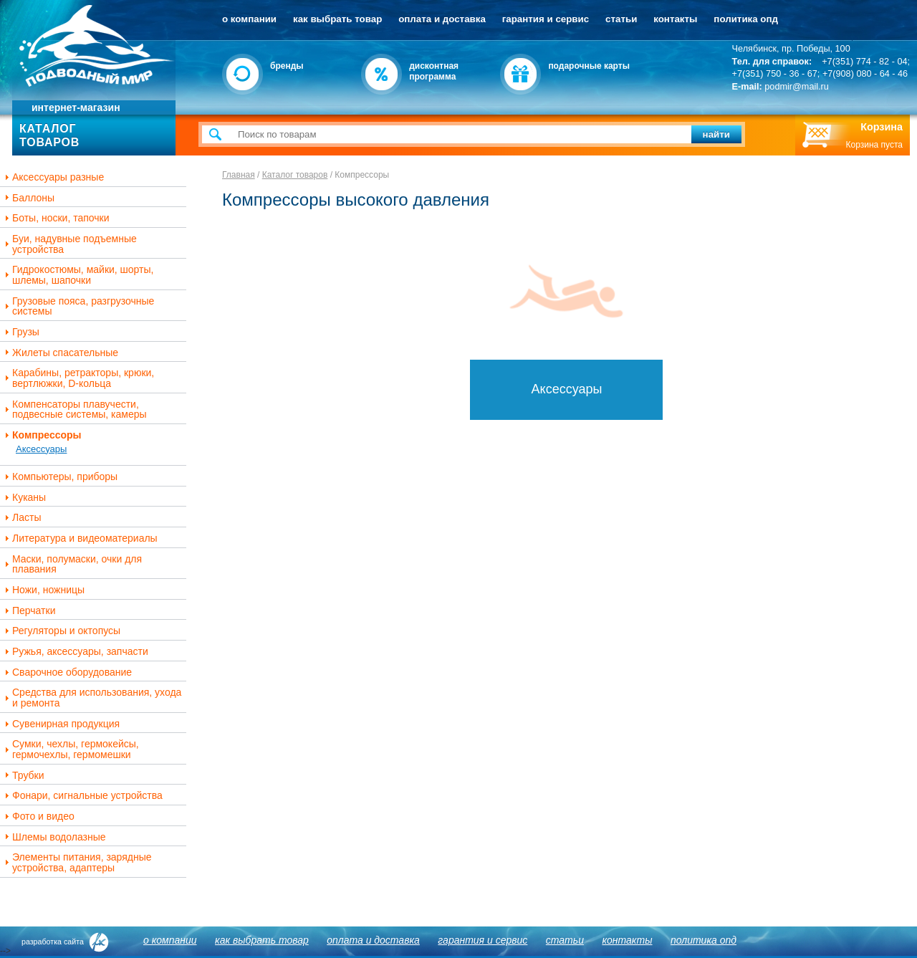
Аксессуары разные (52, 177)
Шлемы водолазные (53, 837)
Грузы (20, 332)
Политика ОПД (746, 19)
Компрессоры (41, 435)
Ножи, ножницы (43, 590)
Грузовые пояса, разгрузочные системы (77, 306)
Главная (238, 175)
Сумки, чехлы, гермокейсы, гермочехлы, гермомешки (70, 749)
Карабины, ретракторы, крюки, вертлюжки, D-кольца (77, 378)
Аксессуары (41, 449)
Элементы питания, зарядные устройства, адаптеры (76, 862)
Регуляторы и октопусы (60, 631)
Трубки (22, 775)
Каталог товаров (295, 175)
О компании (249, 19)
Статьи (621, 19)
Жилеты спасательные (59, 353)
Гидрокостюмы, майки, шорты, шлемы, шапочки (77, 274)
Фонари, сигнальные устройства (82, 795)
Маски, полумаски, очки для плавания (71, 564)
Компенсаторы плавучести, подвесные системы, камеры (74, 409)
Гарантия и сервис (545, 19)
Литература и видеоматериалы (79, 538)
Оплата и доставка (442, 19)
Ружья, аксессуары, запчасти (74, 651)
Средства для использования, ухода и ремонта (91, 697)
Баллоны (27, 198)
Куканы (23, 497)
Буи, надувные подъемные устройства (69, 244)
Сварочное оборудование (66, 672)
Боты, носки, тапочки (55, 218)
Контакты (675, 19)
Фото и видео (38, 816)
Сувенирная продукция (60, 724)
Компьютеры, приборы (59, 476)
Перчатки (28, 610)
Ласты (21, 517)
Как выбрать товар (337, 19)
